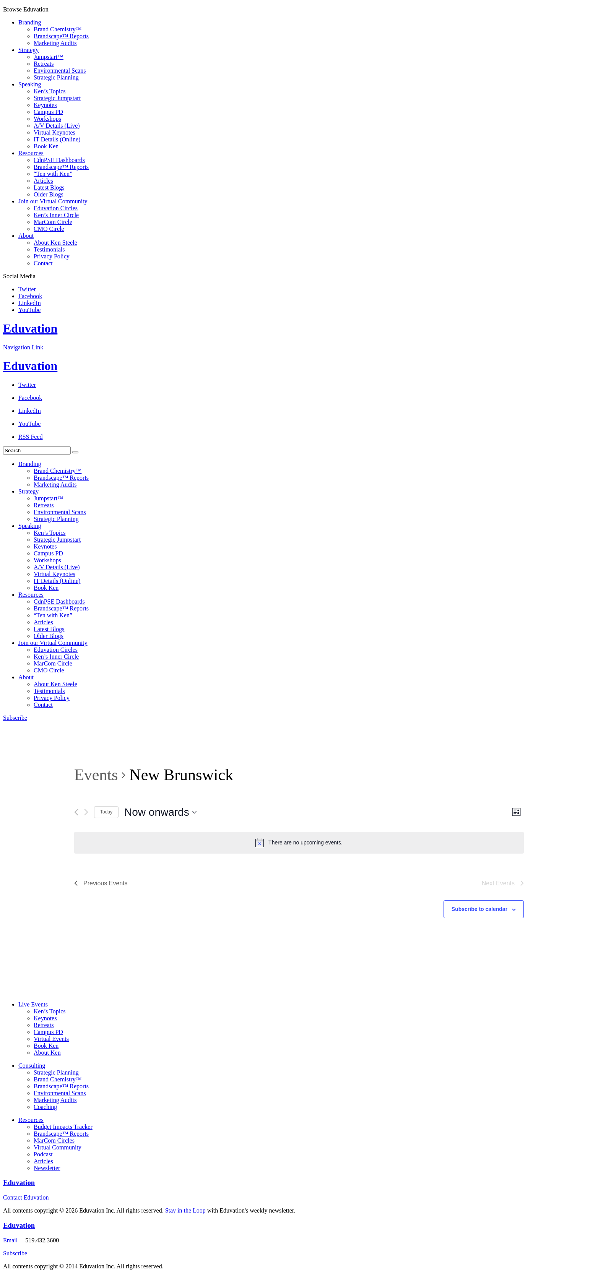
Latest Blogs (49, 187)
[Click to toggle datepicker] (160, 812)
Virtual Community (57, 1147)
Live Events (33, 1004)
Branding (29, 22)
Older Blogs (48, 194)
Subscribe (15, 717)
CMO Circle (49, 229)
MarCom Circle (53, 222)
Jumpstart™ (48, 57)
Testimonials (49, 249)
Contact (43, 263)
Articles (43, 180)
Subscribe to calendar (479, 909)
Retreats (44, 63)
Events (96, 775)
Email (10, 1240)
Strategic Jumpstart (57, 98)
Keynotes (45, 105)
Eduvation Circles (56, 208)
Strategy (28, 50)
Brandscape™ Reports (61, 36)
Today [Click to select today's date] (106, 812)
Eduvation (30, 328)
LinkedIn (29, 303)
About (26, 235)
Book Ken (46, 146)
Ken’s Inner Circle (56, 215)
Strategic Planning (56, 77)
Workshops (47, 118)
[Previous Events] (76, 812)
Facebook (30, 296)
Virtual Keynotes (54, 132)
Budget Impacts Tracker (63, 1126)
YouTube (29, 310)
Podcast (43, 1154)
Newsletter (47, 1168)
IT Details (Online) (57, 139)
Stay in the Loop (185, 1210)
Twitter (27, 289)
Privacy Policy (52, 256)
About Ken (47, 1052)
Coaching (45, 1107)
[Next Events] (86, 812)
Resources (31, 153)
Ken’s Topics (49, 91)
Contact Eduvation (26, 1197)
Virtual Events (51, 1039)
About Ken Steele (55, 242)
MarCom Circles (54, 1140)
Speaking (29, 84)
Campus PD (48, 112)
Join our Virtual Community (53, 201)
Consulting (31, 1065)
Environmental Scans (60, 70)
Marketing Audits (55, 43)
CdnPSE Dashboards (59, 160)
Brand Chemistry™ (57, 29)
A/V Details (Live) (57, 125)
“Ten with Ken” (53, 173)
